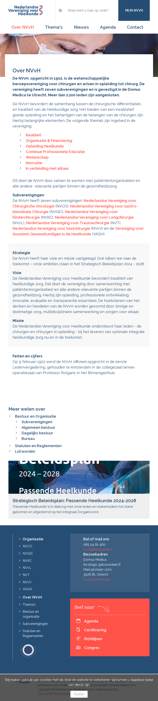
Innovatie (34, 163)
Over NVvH (23, 27)
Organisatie (33, 539)
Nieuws (81, 27)
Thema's (54, 27)
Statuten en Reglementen (38, 446)
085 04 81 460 (94, 545)
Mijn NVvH (134, 10)
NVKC (27, 561)
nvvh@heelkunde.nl (98, 549)
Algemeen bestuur (38, 427)
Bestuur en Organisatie (35, 416)
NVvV (27, 582)
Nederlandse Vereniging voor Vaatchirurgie (51, 228)
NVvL (27, 568)
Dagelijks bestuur (37, 433)
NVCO (27, 546)
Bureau (28, 438)
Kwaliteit (33, 135)
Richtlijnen (93, 639)
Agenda (108, 27)
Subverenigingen (37, 422)
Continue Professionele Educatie (55, 152)
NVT (26, 575)
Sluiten (79, 694)
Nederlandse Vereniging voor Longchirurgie (94, 217)
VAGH (27, 589)
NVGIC (28, 553)
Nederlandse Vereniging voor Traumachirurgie (67, 223)
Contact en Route (96, 579)
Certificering (95, 630)
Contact (135, 27)
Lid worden (25, 451)
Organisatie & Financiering (49, 140)
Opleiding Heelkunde (45, 146)
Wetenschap (37, 157)
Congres (92, 648)
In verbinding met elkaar (47, 168)
